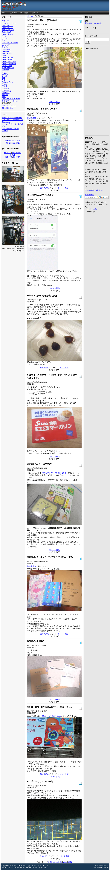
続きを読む (44, 188)
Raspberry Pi (7, 53)
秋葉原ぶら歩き (8, 30)
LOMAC (5, 74)
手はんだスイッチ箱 (10, 43)
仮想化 (4, 86)
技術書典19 (31, 566)
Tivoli (4, 97)
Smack (4, 76)
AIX (3, 80)
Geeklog (106, 866)
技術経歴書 (89, 195)
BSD (3, 78)
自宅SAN (5, 47)
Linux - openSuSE (9, 62)
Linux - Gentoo (7, 57)
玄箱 (3, 40)
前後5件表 (15, 143)
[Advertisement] (97, 92)
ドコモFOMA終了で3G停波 (40, 195)
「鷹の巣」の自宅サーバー (12, 120)
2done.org (6, 122)
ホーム (30, 16)
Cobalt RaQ (6, 32)
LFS (3, 72)
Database (5, 88)
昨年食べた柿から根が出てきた (42, 295)
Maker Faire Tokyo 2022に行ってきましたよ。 (50, 707)
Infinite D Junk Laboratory (12, 118)
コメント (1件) (54, 776)
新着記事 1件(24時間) (93, 23)
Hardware (5, 93)
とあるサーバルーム (10, 101)
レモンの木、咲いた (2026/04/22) (43, 20)
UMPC (4, 55)
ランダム (7, 153)
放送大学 (5, 21)
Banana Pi (6, 45)
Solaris (4, 84)
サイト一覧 (15, 140)
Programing (6, 91)
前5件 (7, 157)
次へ (65, 862)
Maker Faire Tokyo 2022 (51, 716)
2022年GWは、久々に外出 (40, 781)
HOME (12, 155)
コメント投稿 (54, 102)
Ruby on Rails (7, 82)
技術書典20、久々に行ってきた (42, 109)
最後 (70, 862)
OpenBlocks (6, 51)
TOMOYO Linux (8, 68)
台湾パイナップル (9, 105)
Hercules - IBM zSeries (11, 99)
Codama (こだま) (8, 23)
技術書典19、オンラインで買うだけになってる (50, 557)
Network (5, 95)
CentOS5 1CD (7, 26)
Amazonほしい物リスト (94, 190)
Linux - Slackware (9, 64)
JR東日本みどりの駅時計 (39, 464)
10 (61, 862)
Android (5, 38)
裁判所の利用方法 (35, 641)
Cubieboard (6, 49)
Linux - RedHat (7, 60)
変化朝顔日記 (7, 108)
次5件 (18, 157)
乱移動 (8, 140)
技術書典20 (31, 118)
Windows (5, 70)
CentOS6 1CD (7, 28)
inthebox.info (92, 209)
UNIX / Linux (7, 66)
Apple (4, 36)
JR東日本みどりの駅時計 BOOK (54, 473)
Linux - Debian (7, 34)
